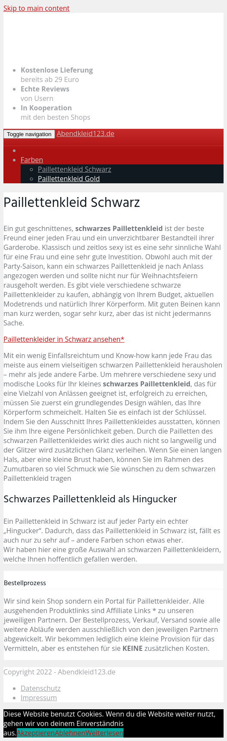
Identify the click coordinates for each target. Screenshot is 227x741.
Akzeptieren (36, 733)
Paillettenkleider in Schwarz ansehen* (63, 339)
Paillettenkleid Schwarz (74, 169)
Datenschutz (41, 688)
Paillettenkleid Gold (69, 178)
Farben (32, 159)
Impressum (39, 697)
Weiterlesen (104, 733)
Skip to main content (36, 8)
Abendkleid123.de (85, 133)
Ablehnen (70, 733)
